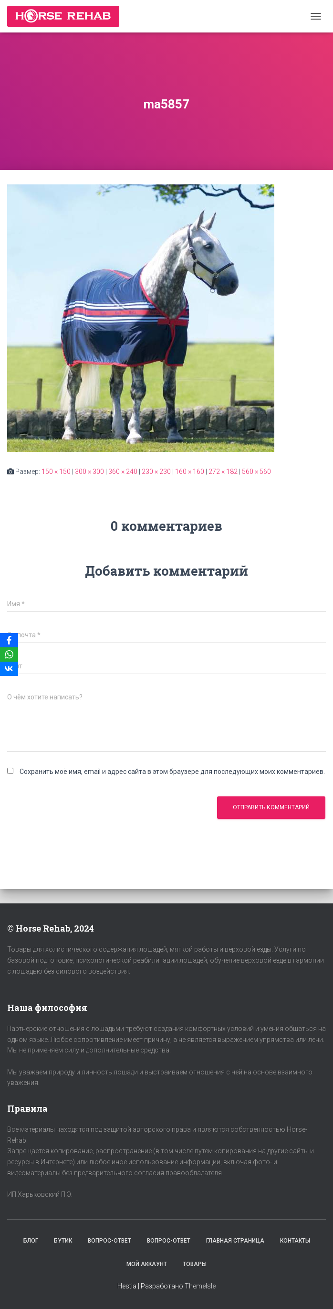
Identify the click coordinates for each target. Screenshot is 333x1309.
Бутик (63, 1240)
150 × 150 (56, 471)
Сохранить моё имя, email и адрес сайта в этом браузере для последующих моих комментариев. (172, 771)
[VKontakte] (9, 669)
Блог (30, 1240)
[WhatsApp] (9, 654)
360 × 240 (122, 471)
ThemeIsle (200, 1286)
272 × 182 (223, 471)
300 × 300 (89, 471)
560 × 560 (256, 471)
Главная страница (235, 1240)
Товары (195, 1264)
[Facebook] (9, 640)
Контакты (295, 1240)
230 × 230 (156, 471)
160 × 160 (189, 471)
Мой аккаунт (146, 1264)
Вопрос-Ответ (109, 1240)
